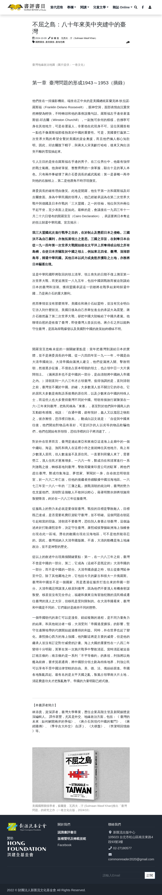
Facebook (65, 845)
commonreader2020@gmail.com (131, 859)
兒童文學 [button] (99, 7)
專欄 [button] (70, 7)
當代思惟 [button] (56, 7)
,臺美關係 (50, 42)
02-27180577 (122, 848)
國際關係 (40, 42)
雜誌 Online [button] (121, 7)
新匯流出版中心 (124, 832)
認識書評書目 (67, 832)
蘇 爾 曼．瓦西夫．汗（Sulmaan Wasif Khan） (74, 38)
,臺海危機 (60, 42)
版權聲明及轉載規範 (72, 838)
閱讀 (83, 7)
